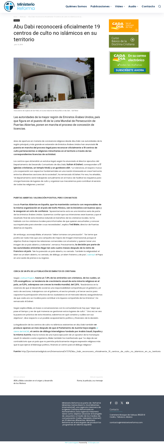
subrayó (91, 254)
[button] (159, 6)
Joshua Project (27, 278)
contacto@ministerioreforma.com (126, 423)
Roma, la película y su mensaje (90, 380)
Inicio (15, 17)
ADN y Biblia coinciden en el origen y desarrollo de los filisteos (33, 381)
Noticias (23, 17)
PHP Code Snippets (72, 443)
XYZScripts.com (93, 443)
